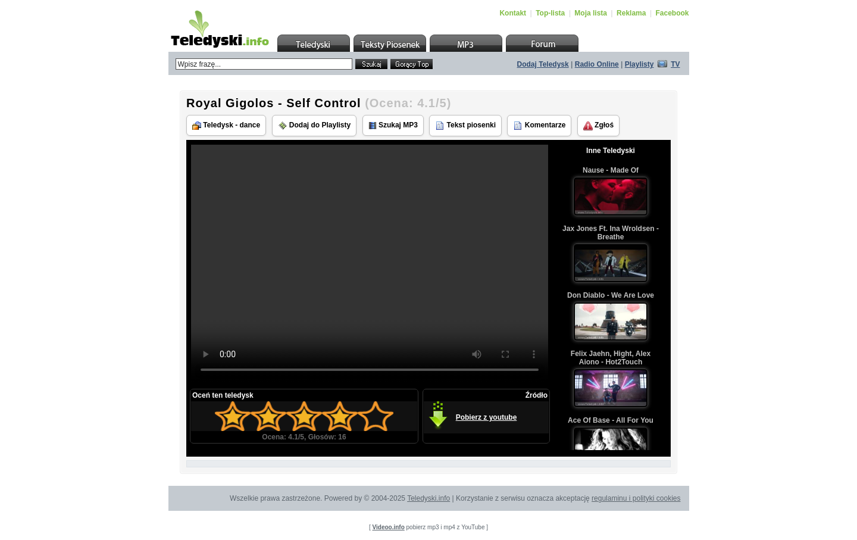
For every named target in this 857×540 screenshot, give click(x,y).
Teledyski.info (428, 498)
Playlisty (639, 64)
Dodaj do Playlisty (314, 125)
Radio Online (597, 64)
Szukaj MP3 (393, 125)
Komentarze (539, 125)
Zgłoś (598, 125)
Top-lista (550, 13)
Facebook (672, 13)
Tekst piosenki (465, 125)
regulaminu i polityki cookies (636, 498)
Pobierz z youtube (486, 417)
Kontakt (512, 13)
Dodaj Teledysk (543, 64)
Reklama (631, 13)
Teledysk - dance (226, 125)
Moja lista (590, 13)
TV (675, 64)
